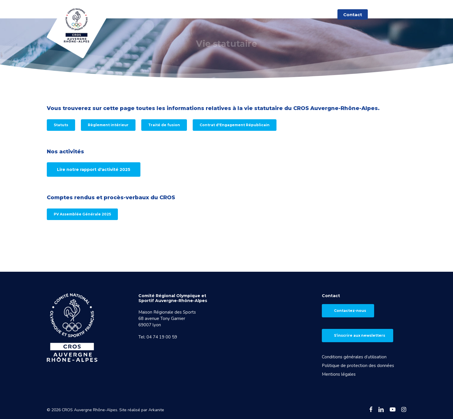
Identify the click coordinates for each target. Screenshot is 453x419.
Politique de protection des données (358, 365)
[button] (61, 125)
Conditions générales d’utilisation (354, 357)
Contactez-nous (350, 310)
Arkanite (156, 410)
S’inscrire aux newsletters (359, 335)
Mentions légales (339, 374)
